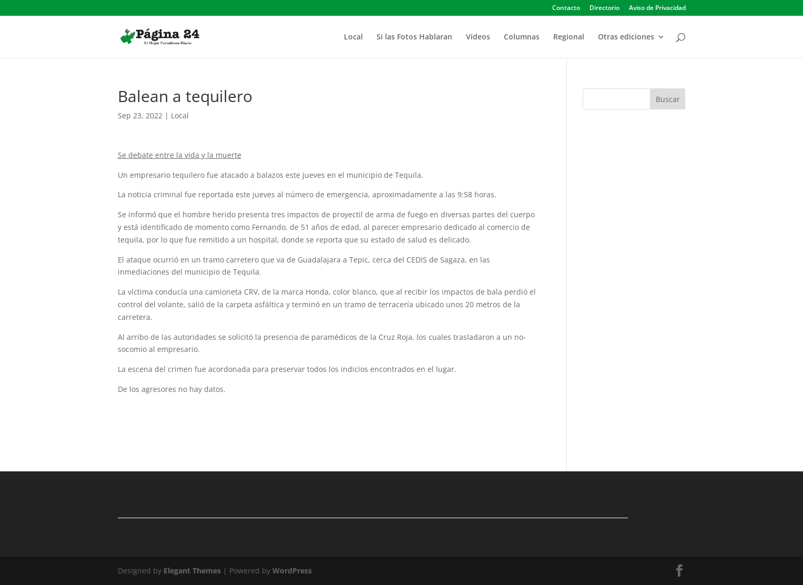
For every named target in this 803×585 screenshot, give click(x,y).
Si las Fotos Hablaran (414, 37)
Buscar (668, 99)
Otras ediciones (626, 37)
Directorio (604, 8)
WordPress (292, 571)
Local (353, 37)
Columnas (522, 37)
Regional (568, 37)
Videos (478, 37)
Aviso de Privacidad (657, 8)
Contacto (566, 8)
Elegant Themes (192, 571)
